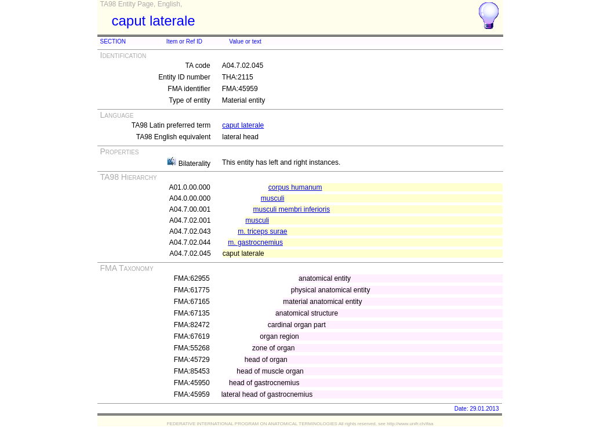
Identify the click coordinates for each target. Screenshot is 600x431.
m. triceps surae (262, 231)
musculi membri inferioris (291, 209)
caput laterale (243, 125)
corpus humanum (295, 187)
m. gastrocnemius (255, 242)
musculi (273, 198)
